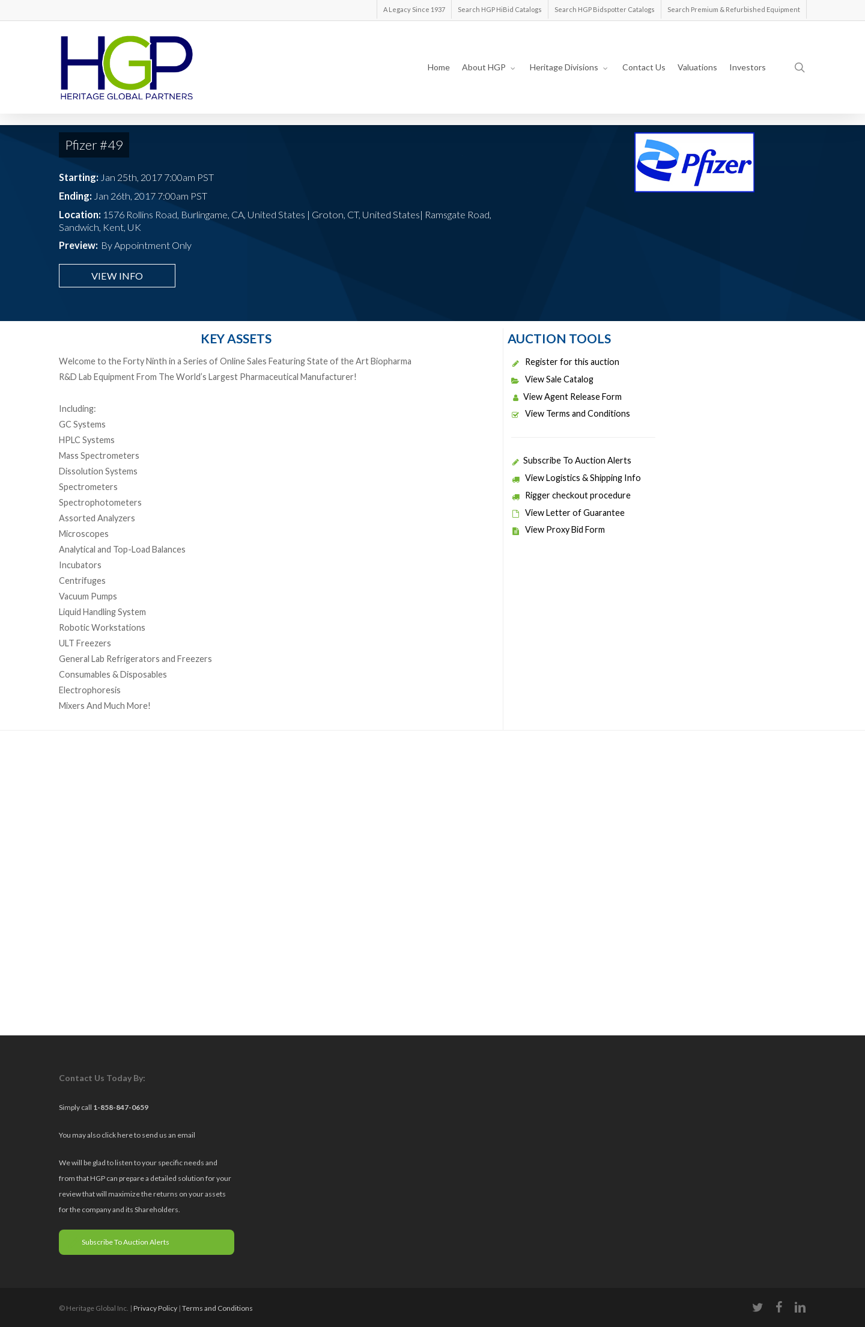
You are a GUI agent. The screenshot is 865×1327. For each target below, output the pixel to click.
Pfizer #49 (94, 144)
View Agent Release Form (566, 396)
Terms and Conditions (217, 1308)
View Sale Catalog (552, 379)
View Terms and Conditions (570, 413)
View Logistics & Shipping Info (576, 478)
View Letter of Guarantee (568, 512)
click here (118, 1134)
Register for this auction (565, 362)
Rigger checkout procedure (571, 495)
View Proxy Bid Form (558, 529)
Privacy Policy (155, 1308)
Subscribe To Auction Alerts (571, 460)
